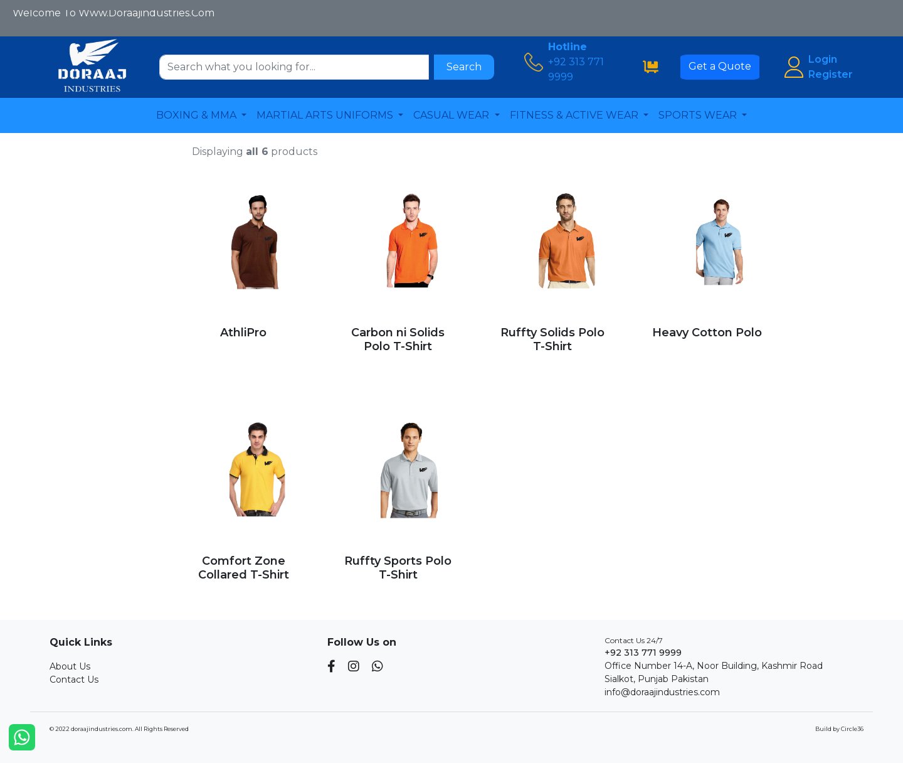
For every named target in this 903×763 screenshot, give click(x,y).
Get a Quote (720, 66)
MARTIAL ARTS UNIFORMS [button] (326, 115)
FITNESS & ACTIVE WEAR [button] (575, 115)
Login (822, 59)
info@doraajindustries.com (662, 692)
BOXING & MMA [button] (197, 115)
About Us (70, 666)
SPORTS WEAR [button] (698, 115)
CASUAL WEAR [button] (452, 115)
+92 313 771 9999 (643, 652)
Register (830, 74)
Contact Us (74, 679)
